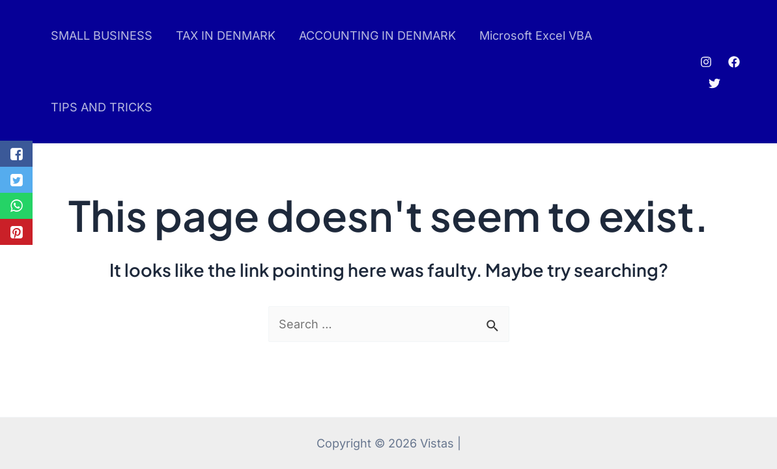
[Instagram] (706, 62)
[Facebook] (734, 62)
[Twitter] (714, 83)
